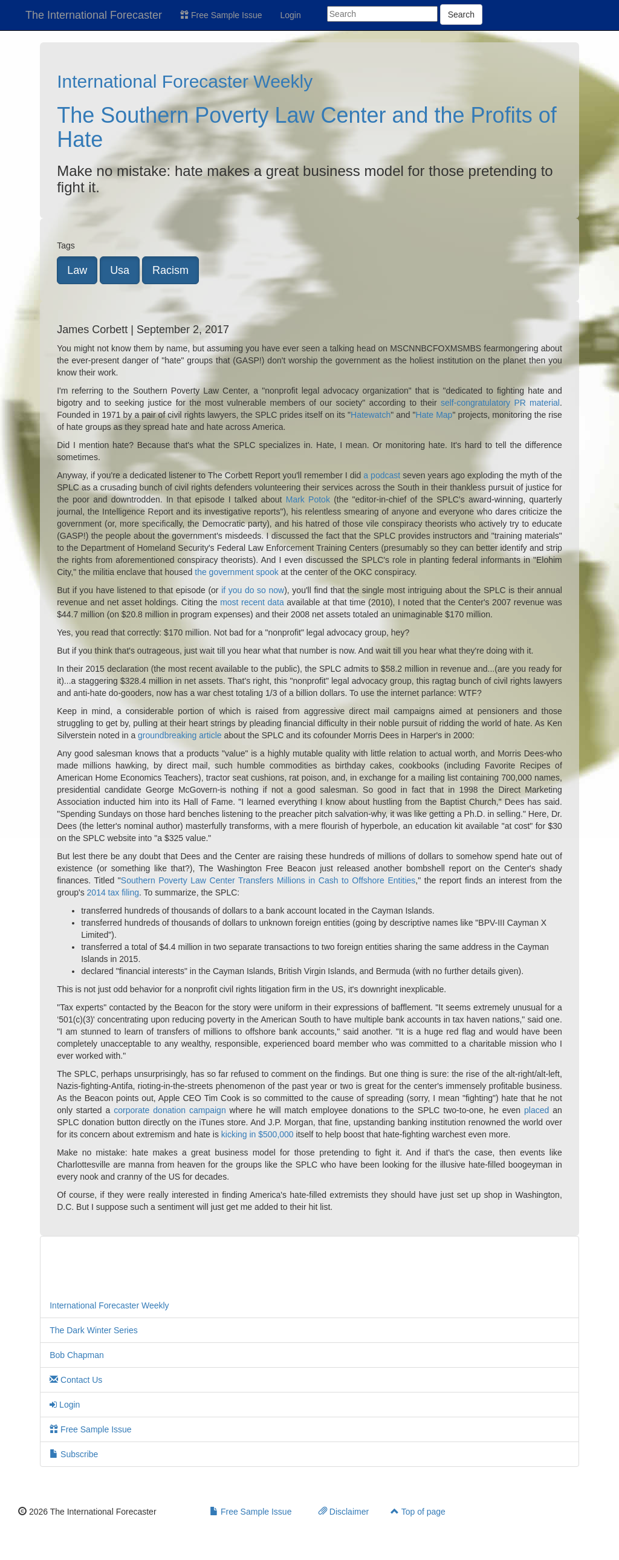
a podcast (381, 475)
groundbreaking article (180, 735)
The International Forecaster (93, 15)
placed (536, 1110)
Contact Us (76, 1380)
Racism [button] (170, 270)
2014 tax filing (113, 892)
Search (461, 14)
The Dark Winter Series (93, 1330)
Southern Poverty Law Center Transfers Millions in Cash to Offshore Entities (268, 880)
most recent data (252, 602)
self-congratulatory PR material (500, 403)
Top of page (418, 1511)
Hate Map (434, 415)
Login (290, 15)
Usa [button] (119, 270)
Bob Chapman (77, 1355)
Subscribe (74, 1454)
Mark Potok (308, 499)
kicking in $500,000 (257, 1134)
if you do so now (252, 590)
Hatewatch (371, 415)
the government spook (237, 572)
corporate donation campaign (169, 1110)
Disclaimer (344, 1511)
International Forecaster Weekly (185, 81)
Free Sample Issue (221, 15)
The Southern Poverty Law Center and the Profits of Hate (306, 127)
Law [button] (77, 270)
